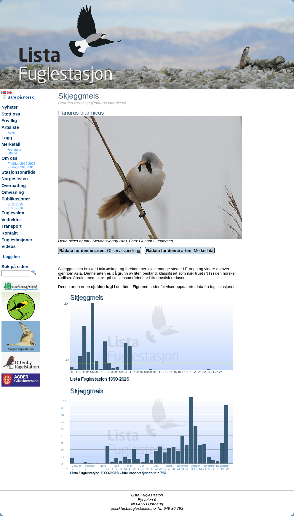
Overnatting (13, 185)
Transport (11, 226)
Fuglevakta (12, 212)
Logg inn (11, 256)
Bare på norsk (18, 97)
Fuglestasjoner (16, 240)
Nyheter (9, 107)
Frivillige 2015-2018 (21, 167)
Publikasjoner (15, 199)
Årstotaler (14, 149)
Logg (6, 137)
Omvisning (12, 192)
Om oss (9, 158)
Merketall (10, 144)
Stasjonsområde (18, 172)
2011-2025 (15, 204)
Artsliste (10, 127)
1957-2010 (15, 208)
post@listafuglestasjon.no (133, 508)
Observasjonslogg (99, 250)
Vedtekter (11, 219)
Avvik (11, 132)
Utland (12, 153)
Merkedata (179, 250)
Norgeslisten (14, 178)
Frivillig (9, 120)
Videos (8, 246)
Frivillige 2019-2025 (21, 163)
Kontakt (9, 233)
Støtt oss (10, 114)
